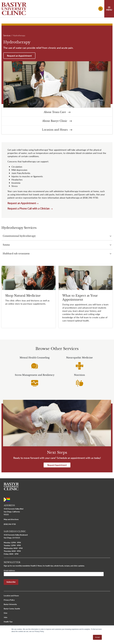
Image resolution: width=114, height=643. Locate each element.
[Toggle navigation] (109, 8)
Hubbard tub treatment (16, 253)
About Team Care (57, 112)
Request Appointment (57, 465)
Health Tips (8, 621)
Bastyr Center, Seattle (12, 608)
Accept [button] (97, 637)
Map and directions (11, 519)
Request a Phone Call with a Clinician (28, 208)
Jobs (5, 617)
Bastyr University (10, 604)
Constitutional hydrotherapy (19, 236)
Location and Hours (57, 129)
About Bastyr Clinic (57, 121)
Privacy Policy (9, 600)
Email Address (9, 571)
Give (5, 613)
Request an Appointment (19, 55)
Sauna (6, 244)
